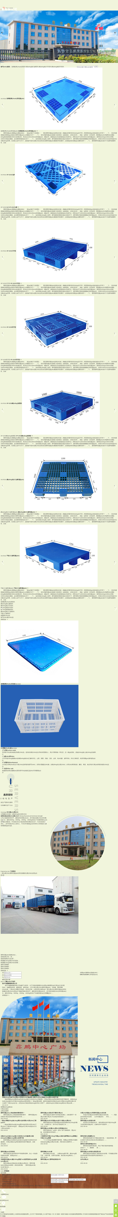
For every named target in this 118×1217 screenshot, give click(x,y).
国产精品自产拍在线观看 (105, 1214)
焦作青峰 (3, 1173)
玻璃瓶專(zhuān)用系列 (19, 66)
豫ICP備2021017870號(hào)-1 (44, 1185)
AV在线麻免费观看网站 (75, 1214)
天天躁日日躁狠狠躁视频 (90, 1214)
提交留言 (71, 1182)
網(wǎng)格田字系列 (58, 66)
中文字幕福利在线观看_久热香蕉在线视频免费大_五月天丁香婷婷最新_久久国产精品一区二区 (28, 1214)
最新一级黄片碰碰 (62, 1214)
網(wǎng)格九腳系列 (32, 66)
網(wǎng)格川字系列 (45, 66)
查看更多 (4, 619)
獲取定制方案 (6, 979)
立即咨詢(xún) (93, 974)
